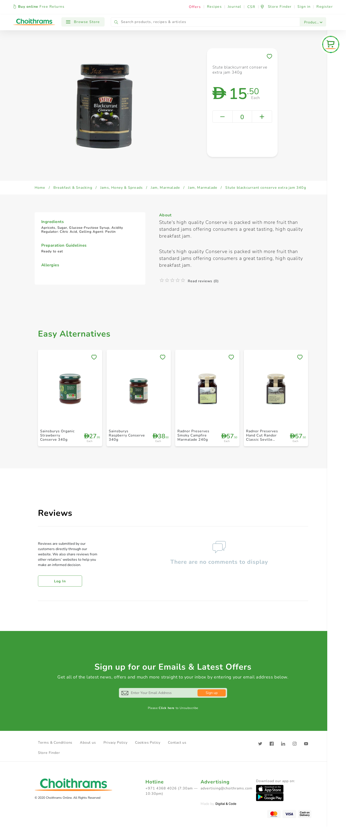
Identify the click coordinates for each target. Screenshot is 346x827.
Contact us (177, 742)
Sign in (304, 6)
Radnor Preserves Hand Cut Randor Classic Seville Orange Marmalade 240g (263, 440)
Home (40, 187)
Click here (167, 708)
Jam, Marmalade (165, 187)
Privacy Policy (115, 742)
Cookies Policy (147, 742)
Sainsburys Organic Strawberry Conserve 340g (57, 435)
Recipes (214, 6)
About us (88, 742)
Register (324, 6)
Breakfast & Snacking (72, 187)
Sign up (212, 692)
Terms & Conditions (55, 742)
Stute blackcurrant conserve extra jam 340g (265, 187)
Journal (234, 6)
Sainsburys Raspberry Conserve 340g (127, 435)
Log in (60, 581)
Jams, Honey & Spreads (121, 187)
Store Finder (49, 752)
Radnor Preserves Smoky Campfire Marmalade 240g (193, 435)
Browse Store (83, 21)
